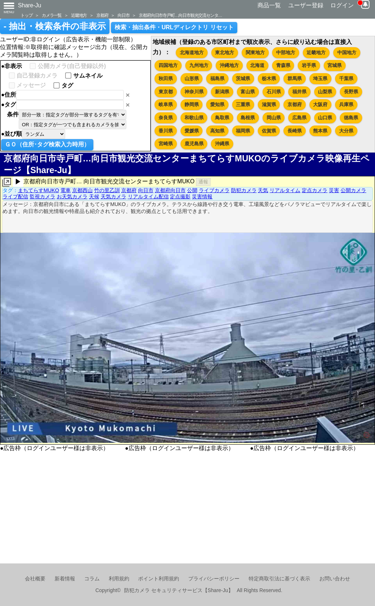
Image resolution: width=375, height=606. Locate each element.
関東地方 (255, 52)
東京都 (166, 91)
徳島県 (351, 117)
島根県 (248, 117)
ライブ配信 (15, 196)
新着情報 (65, 578)
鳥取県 (222, 117)
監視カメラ (42, 196)
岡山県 (274, 117)
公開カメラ (353, 190)
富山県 (248, 91)
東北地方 (224, 52)
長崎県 (294, 131)
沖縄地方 (229, 65)
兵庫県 (346, 104)
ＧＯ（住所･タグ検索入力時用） (47, 144)
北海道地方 (192, 52)
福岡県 (243, 131)
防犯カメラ (244, 190)
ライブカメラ (214, 190)
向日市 (123, 15)
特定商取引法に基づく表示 (279, 578)
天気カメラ (113, 196)
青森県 (283, 65)
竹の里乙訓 (107, 190)
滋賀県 (269, 104)
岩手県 (309, 65)
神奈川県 (194, 91)
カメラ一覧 (52, 15)
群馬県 (294, 78)
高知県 (217, 131)
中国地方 (346, 52)
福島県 (217, 78)
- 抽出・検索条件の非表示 (55, 26)
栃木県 (269, 78)
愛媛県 (192, 131)
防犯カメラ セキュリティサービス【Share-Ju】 (178, 590)
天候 (94, 196)
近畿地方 (79, 15)
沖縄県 (222, 143)
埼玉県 (320, 78)
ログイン (342, 5)
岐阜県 (166, 104)
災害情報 (202, 196)
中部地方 (285, 52)
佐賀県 (269, 131)
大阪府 (320, 104)
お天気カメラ (72, 196)
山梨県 (325, 91)
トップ (26, 15)
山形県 (192, 78)
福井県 (299, 91)
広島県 (299, 117)
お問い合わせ (334, 578)
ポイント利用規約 (158, 578)
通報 (203, 181)
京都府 (102, 15)
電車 (65, 190)
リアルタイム (285, 190)
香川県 (166, 131)
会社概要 (35, 578)
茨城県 (243, 78)
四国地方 (168, 65)
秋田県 (166, 78)
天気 (263, 190)
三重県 (243, 104)
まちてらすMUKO (38, 190)
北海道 (257, 65)
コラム (92, 578)
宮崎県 (166, 143)
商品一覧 (269, 5)
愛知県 (217, 104)
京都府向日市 (170, 190)
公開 (192, 190)
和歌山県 (194, 117)
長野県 (351, 91)
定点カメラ (314, 190)
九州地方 (198, 65)
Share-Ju (29, 5)
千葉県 (346, 78)
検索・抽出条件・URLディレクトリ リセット (174, 27)
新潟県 (222, 91)
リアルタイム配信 (148, 196)
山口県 (325, 117)
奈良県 (166, 117)
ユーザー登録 (305, 5)
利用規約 (119, 578)
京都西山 (82, 190)
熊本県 (320, 131)
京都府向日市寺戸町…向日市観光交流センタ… (180, 15)
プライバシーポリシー (214, 578)
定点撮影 (180, 196)
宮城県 (334, 65)
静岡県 (192, 104)
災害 (334, 190)
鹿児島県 (194, 143)
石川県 (274, 91)
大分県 (346, 131)
